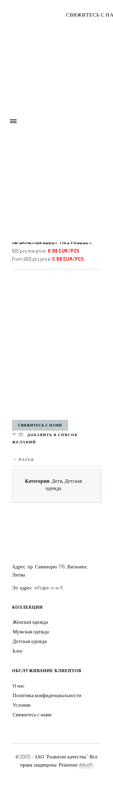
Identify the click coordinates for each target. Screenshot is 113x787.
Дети (57, 481)
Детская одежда (30, 641)
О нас (19, 686)
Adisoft (86, 765)
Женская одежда (30, 622)
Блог (18, 651)
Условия (21, 705)
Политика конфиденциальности (47, 695)
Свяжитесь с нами (40, 425)
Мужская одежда (31, 632)
